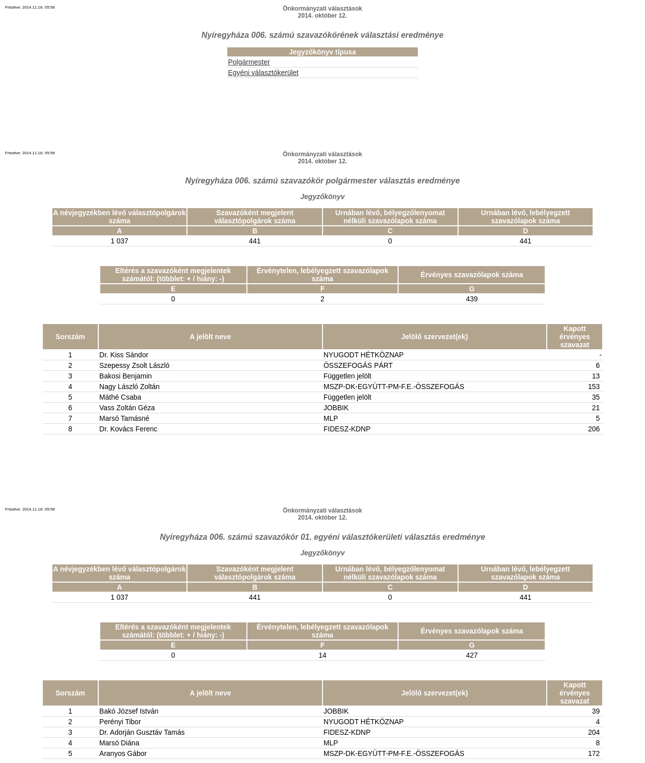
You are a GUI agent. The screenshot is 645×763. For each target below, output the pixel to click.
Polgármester (249, 62)
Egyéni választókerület (263, 73)
